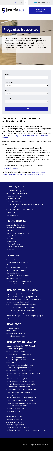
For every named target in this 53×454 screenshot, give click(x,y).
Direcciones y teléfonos (15, 228)
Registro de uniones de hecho (18, 276)
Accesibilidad (11, 241)
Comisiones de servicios (15, 336)
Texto (7, 74)
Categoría (9, 82)
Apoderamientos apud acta (16, 406)
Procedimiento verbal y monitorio (19, 392)
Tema (7, 90)
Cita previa (10, 259)
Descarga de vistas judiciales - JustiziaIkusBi (23, 299)
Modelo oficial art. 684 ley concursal (20, 376)
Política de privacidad (14, 247)
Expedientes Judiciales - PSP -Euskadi (20, 346)
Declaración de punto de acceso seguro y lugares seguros (25, 316)
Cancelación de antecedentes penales (21, 384)
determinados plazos (10, 168)
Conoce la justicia (15, 186)
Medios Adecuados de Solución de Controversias (25, 204)
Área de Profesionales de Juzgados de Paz (22, 296)
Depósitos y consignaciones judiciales (21, 403)
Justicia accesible (12, 215)
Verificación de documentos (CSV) (19, 281)
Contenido (9, 98)
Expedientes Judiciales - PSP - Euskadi (21, 294)
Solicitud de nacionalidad (16, 270)
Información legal (13, 244)
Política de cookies (13, 249)
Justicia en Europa (13, 201)
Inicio (4, 18)
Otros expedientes (13, 278)
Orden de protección (14, 416)
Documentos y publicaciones (17, 233)
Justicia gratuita (12, 395)
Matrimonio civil (12, 265)
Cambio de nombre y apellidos (18, 267)
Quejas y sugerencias (14, 419)
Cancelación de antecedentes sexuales (21, 389)
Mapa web (10, 238)
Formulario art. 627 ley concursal (19, 313)
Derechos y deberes (14, 196)
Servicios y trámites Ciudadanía (21, 342)
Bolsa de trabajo (12, 328)
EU (21, 2)
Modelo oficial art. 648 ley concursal (20, 310)
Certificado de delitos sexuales (18, 387)
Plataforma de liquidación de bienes (20, 307)
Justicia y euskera (13, 199)
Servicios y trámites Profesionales (22, 290)
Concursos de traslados (15, 333)
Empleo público (13, 324)
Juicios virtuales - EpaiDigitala (17, 302)
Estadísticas (11, 212)
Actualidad (10, 230)
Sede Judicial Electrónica (15, 225)
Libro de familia (12, 273)
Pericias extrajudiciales (15, 408)
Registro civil (12, 255)
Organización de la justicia (16, 193)
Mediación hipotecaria (15, 425)
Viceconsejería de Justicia (16, 190)
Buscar (26, 109)
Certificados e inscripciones (17, 262)
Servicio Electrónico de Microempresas (21, 305)
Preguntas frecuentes (15, 236)
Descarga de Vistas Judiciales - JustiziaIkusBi (23, 373)
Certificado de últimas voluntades (19, 370)
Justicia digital (11, 207)
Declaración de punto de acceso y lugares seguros (26, 430)
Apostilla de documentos (16, 357)
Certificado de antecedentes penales (20, 381)
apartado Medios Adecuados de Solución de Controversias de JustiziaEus (23, 173)
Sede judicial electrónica (40, 10)
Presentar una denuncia (15, 414)
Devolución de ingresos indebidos (19, 365)
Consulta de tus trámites (16, 284)
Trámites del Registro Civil (16, 349)
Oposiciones (11, 330)
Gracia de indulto (13, 362)
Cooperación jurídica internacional (19, 209)
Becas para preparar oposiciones (19, 368)
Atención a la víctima (14, 422)
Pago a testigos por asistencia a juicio (21, 359)
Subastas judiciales (13, 411)
